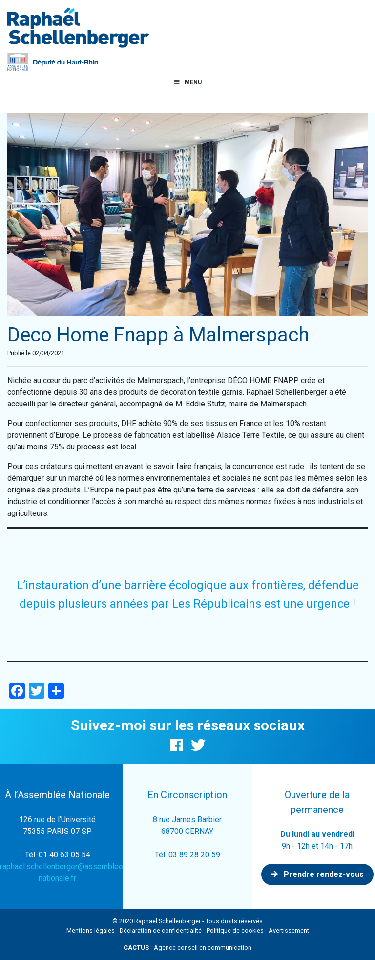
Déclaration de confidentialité (161, 930)
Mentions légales (90, 930)
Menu (187, 82)
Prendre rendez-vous (317, 874)
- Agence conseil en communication (187, 947)
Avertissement (289, 930)
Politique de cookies (235, 930)
